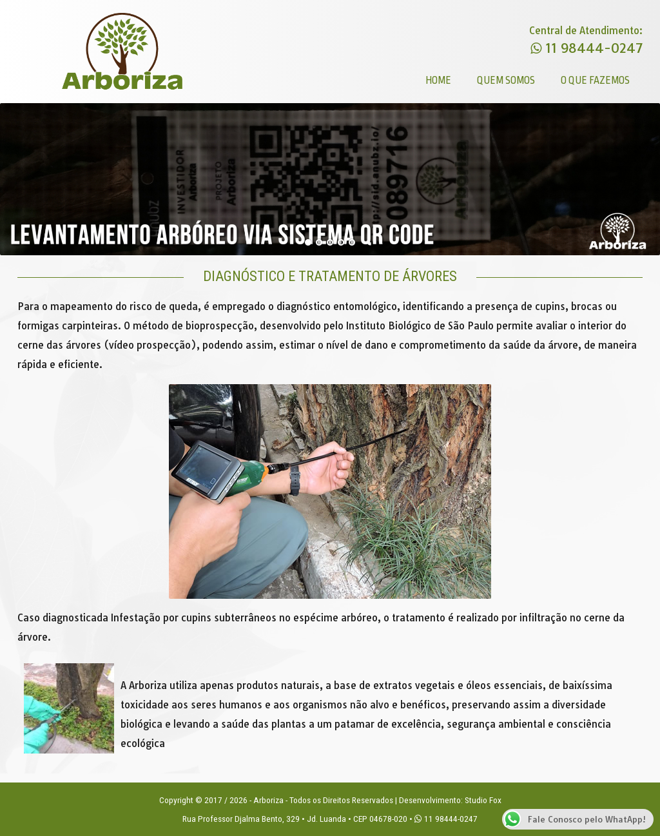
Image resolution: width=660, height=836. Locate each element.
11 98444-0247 (586, 48)
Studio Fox (483, 800)
